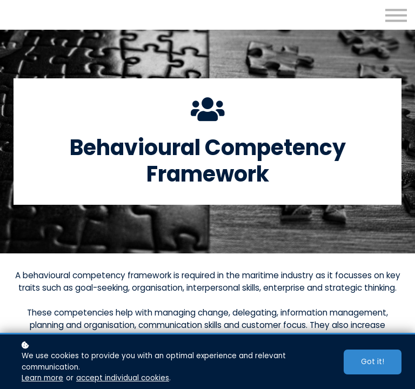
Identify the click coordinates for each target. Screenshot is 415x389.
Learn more (42, 378)
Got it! (372, 362)
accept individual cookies (122, 378)
